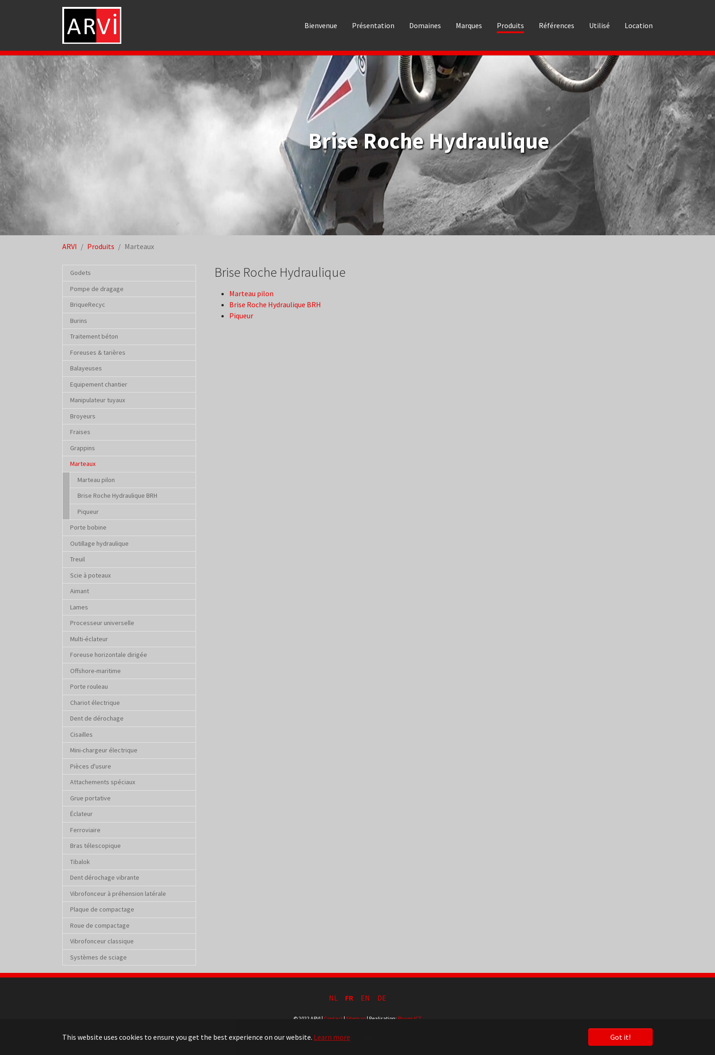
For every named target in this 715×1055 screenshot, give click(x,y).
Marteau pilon (251, 293)
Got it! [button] (620, 1037)
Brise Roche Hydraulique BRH (275, 304)
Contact (333, 1018)
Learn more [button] (332, 1037)
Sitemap (356, 1018)
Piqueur (241, 315)
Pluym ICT (410, 1018)
